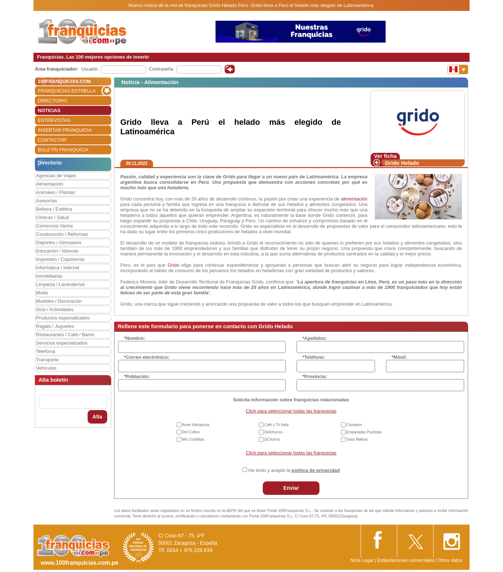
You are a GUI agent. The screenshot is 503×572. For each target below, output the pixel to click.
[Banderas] (457, 69)
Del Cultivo (191, 432)
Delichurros (273, 432)
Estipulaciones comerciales (406, 560)
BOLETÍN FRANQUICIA (63, 149)
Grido (173, 265)
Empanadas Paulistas (364, 432)
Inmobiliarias (49, 276)
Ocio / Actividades (54, 309)
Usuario (89, 69)
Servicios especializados (62, 343)
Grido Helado (402, 163)
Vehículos (46, 368)
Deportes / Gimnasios (58, 242)
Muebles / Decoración (59, 301)
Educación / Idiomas (57, 251)
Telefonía (45, 351)
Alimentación (49, 184)
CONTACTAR (52, 140)
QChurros (272, 439)
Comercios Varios (54, 226)
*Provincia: (314, 376)
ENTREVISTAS (54, 120)
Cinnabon (354, 425)
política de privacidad (315, 470)
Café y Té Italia (276, 425)
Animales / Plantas (55, 192)
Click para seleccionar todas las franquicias (291, 411)
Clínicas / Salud (52, 217)
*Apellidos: (314, 338)
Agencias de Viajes (56, 175)
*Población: (137, 376)
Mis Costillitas (193, 439)
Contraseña (161, 69)
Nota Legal (361, 560)
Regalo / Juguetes (55, 326)
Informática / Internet (57, 267)
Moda (42, 292)
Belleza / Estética (54, 209)
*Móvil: (399, 357)
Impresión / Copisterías (60, 259)
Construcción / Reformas (62, 234)
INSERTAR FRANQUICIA (65, 130)
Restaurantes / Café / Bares (65, 334)
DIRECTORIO (52, 100)
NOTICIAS (49, 110)
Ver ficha (385, 156)
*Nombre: (134, 338)
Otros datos (450, 560)
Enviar (291, 488)
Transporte (47, 359)
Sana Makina (356, 439)
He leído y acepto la (294, 470)
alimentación (354, 199)
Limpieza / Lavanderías (60, 284)
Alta (97, 417)
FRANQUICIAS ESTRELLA (67, 91)
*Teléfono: (313, 357)
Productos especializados (62, 318)
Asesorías (46, 200)
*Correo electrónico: (146, 357)
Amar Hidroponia (195, 425)
